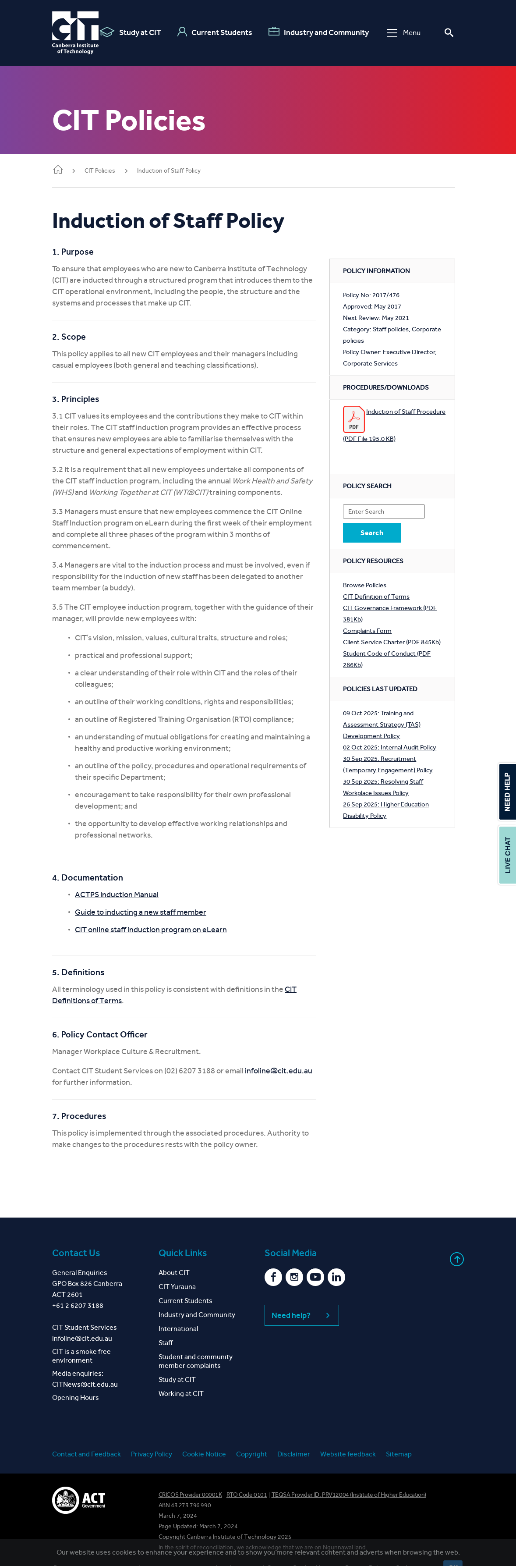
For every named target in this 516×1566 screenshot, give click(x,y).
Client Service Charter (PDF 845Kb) (392, 642)
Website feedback (348, 1454)
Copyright (251, 1454)
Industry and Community (319, 32)
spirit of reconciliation (204, 1547)
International (178, 1329)
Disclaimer (293, 1454)
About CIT (174, 1272)
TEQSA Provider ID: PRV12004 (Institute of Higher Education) (349, 1495)
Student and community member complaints (196, 1361)
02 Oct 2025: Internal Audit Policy (389, 747)
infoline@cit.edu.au (278, 1071)
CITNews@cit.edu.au (85, 1384)
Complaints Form (367, 631)
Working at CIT (181, 1393)
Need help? (302, 1315)
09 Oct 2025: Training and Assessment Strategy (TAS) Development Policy (382, 724)
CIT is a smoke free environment (81, 1355)
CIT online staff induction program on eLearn (151, 929)
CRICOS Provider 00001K (190, 1495)
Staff (166, 1343)
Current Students (214, 32)
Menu (404, 32)
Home (58, 170)
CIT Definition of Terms (376, 596)
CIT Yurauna (177, 1286)
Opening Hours (75, 1397)
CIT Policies (100, 170)
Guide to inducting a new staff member (140, 912)
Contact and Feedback (86, 1454)
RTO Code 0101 (246, 1495)
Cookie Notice (204, 1454)
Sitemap (399, 1454)
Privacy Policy (151, 1454)
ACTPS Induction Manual (117, 894)
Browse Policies (364, 585)
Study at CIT (130, 32)
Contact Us (76, 1253)
